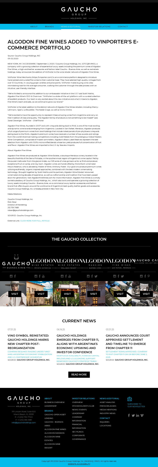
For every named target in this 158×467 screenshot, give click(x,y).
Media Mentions (108, 409)
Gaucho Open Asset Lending (55, 416)
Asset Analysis (107, 402)
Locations (105, 425)
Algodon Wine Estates (52, 438)
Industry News (107, 413)
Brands (49, 26)
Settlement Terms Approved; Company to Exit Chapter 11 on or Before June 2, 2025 (126, 354)
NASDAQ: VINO (92, 461)
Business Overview (54, 402)
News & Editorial (71, 26)
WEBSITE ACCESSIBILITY (79, 464)
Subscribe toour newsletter (136, 405)
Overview (77, 402)
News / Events (79, 409)
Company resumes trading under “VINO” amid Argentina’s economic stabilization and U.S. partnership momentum (30, 354)
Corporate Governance (79, 437)
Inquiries (104, 422)
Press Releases (108, 406)
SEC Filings (77, 432)
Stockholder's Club (83, 406)
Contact (123, 26)
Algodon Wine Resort (52, 446)
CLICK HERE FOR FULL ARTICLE (35, 221)
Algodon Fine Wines (55, 429)
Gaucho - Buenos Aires (54, 424)
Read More (79, 374)
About (34, 26)
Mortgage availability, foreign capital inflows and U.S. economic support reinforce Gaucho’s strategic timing (78, 358)
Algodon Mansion (54, 433)
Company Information (79, 419)
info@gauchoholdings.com (24, 422)
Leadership (51, 406)
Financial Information (79, 426)
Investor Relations (99, 26)
